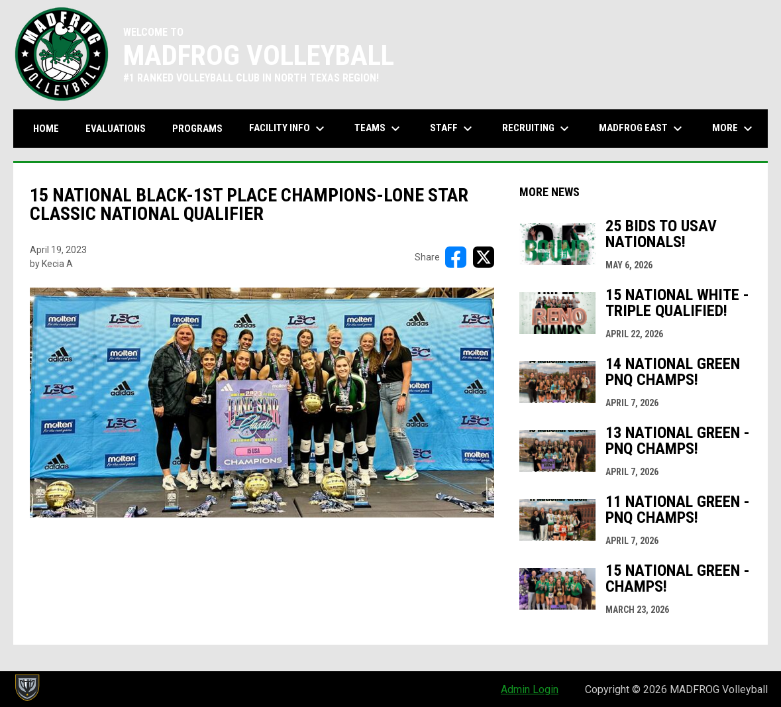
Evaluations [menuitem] (115, 129)
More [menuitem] (734, 128)
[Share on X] (483, 257)
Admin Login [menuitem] (529, 689)
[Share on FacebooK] (455, 257)
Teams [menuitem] (378, 128)
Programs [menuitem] (197, 129)
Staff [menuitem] (453, 128)
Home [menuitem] (46, 129)
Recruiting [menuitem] (537, 128)
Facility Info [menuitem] (288, 128)
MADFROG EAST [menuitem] (642, 128)
